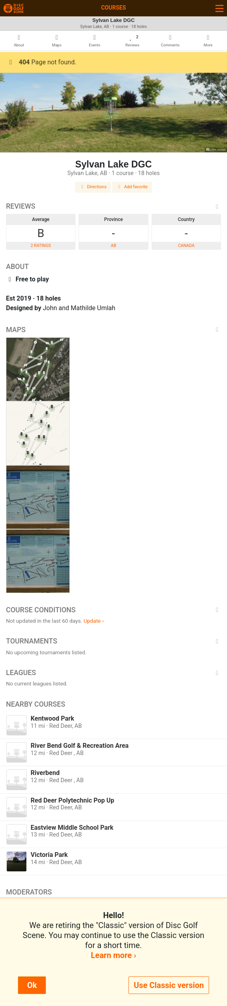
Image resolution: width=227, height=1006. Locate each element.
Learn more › (113, 955)
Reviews (113, 206)
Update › (93, 621)
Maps (113, 330)
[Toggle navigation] (219, 8)
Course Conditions (113, 610)
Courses (113, 7)
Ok (32, 985)
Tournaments (113, 641)
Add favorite (132, 186)
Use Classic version (169, 985)
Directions (93, 186)
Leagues (113, 673)
